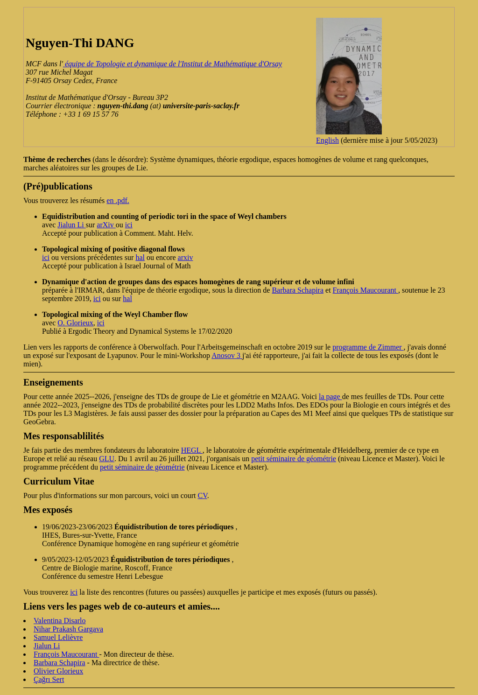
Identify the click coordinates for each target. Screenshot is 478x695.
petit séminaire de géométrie (293, 459)
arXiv (106, 225)
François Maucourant (365, 290)
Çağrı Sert (49, 679)
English (327, 140)
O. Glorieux (75, 323)
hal (140, 257)
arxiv (185, 257)
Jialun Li (71, 225)
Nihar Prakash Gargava (68, 629)
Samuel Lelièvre (58, 637)
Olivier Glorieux (58, 671)
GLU (106, 459)
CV (202, 495)
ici (129, 225)
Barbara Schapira (297, 290)
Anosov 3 (226, 355)
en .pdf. (117, 200)
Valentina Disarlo (60, 621)
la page (330, 396)
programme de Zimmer (367, 347)
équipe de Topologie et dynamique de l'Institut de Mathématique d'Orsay (172, 64)
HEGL (192, 450)
